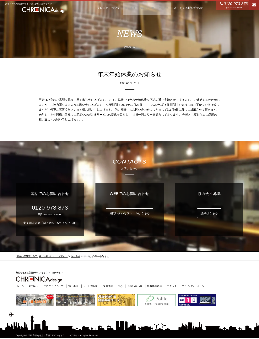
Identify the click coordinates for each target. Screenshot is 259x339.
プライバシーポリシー (193, 286)
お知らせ (33, 286)
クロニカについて (53, 286)
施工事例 (72, 286)
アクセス (171, 286)
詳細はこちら (209, 213)
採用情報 (107, 286)
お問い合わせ (134, 286)
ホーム (19, 286)
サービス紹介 (89, 286)
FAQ (119, 286)
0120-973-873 (50, 207)
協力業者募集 (154, 286)
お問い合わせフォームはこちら (129, 213)
